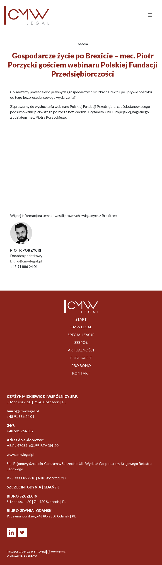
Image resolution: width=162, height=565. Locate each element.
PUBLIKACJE (81, 358)
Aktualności (81, 350)
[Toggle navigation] (145, 15)
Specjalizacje (81, 334)
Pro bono (81, 365)
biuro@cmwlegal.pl (26, 261)
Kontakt (81, 373)
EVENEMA (30, 555)
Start (81, 319)
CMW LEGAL (81, 327)
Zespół (81, 342)
